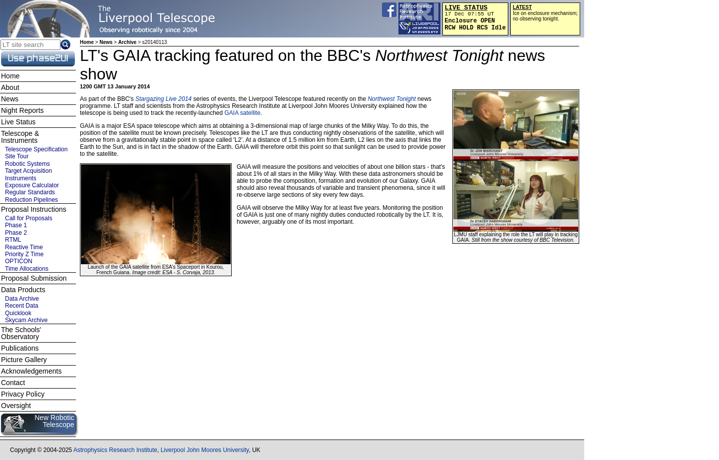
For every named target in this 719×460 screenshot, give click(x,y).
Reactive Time (24, 247)
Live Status (18, 122)
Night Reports (22, 110)
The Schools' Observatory (21, 333)
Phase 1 (16, 225)
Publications (20, 348)
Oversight (16, 406)
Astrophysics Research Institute (115, 450)
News (105, 42)
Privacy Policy (22, 394)
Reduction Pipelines (31, 199)
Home (87, 42)
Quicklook (18, 313)
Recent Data (21, 305)
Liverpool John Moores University (205, 450)
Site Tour (16, 156)
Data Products (23, 290)
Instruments (20, 178)
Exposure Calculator (32, 185)
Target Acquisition (28, 170)
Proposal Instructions (33, 209)
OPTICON (18, 261)
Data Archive (22, 298)
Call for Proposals (28, 218)
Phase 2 (16, 232)
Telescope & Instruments (20, 136)
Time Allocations (26, 268)
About (10, 87)
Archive (127, 42)
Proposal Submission (34, 278)
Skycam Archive (26, 320)
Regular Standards (30, 192)
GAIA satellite (243, 112)
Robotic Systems (27, 163)
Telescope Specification (36, 149)
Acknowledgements (31, 371)
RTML (13, 239)
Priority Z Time (24, 254)
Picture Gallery (24, 360)
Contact (13, 383)
